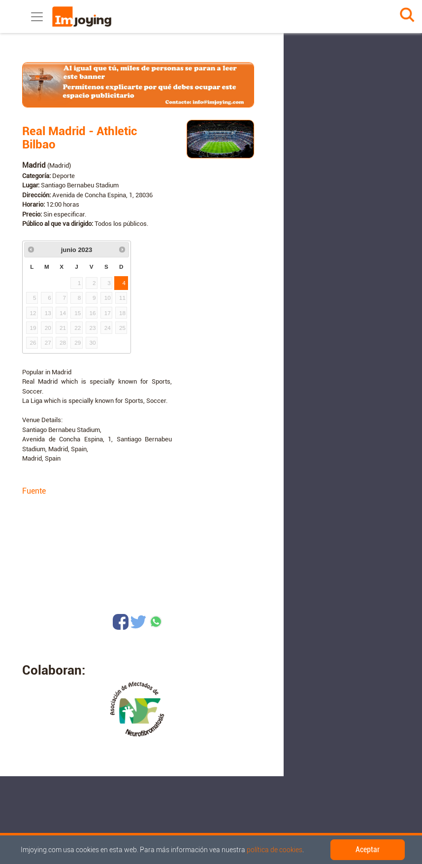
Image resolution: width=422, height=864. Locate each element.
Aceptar (368, 849)
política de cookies (274, 850)
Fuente (34, 491)
